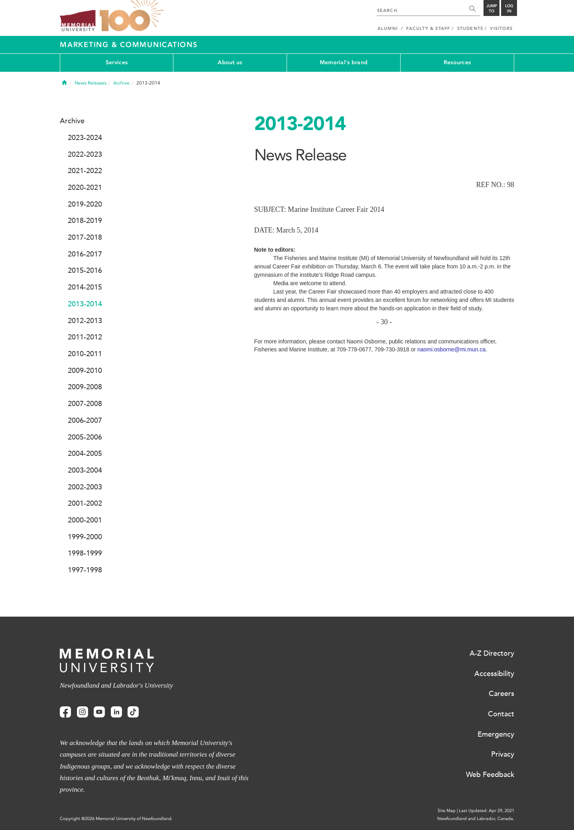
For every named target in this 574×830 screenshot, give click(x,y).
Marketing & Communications (129, 44)
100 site (131, 16)
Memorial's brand (344, 62)
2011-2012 (85, 337)
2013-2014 (85, 304)
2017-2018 (85, 237)
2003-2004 (85, 470)
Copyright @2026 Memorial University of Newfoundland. (116, 818)
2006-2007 (85, 420)
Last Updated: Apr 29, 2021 (486, 810)
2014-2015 (85, 287)
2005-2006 (85, 437)
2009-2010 (85, 370)
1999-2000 (85, 536)
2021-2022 (85, 170)
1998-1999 (85, 553)
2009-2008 (85, 386)
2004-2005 (85, 453)
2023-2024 (85, 137)
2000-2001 (85, 520)
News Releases (90, 83)
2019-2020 (85, 204)
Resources (457, 62)
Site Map (447, 810)
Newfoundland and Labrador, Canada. (475, 818)
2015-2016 (85, 270)
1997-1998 (85, 570)
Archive (121, 83)
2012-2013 (85, 320)
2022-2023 (85, 154)
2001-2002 (85, 503)
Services (117, 62)
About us (230, 62)
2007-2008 (85, 403)
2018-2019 (85, 220)
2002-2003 (85, 487)
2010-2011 (85, 353)
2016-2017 (85, 254)
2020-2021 (85, 187)
